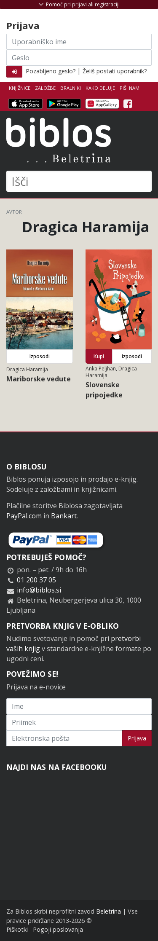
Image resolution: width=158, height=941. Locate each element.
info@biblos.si (39, 590)
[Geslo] (79, 58)
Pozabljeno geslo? (50, 71)
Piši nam (129, 88)
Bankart (64, 515)
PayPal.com (24, 515)
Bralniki (70, 88)
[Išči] (79, 181)
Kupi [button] (99, 356)
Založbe (45, 88)
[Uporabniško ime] (79, 42)
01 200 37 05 (36, 579)
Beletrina (108, 911)
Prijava (137, 738)
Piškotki (17, 929)
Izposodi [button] (39, 356)
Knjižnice (19, 88)
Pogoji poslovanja (58, 929)
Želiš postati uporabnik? (115, 71)
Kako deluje (100, 88)
